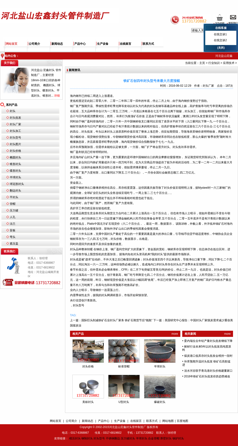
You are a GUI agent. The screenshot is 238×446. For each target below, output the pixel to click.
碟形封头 (15, 170)
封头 (12, 111)
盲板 (12, 230)
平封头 (14, 197)
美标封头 (88, 402)
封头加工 (15, 131)
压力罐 (14, 210)
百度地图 (182, 421)
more (175, 333)
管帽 (12, 203)
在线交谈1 (220, 34)
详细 (57, 95)
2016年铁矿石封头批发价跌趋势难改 (207, 376)
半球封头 (15, 177)
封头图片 (15, 144)
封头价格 (15, 150)
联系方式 (148, 43)
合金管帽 (153, 438)
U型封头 (123, 402)
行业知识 (214, 63)
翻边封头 (15, 190)
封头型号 (15, 137)
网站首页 (11, 43)
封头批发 (15, 117)
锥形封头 (15, 164)
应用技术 (228, 63)
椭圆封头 (15, 157)
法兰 (12, 223)
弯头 (12, 237)
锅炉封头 (178, 438)
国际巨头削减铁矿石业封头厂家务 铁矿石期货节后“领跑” (116, 320)
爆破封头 (159, 402)
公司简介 (34, 43)
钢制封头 (87, 438)
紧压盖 (14, 243)
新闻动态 (57, 43)
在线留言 (125, 43)
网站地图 (168, 421)
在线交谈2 (220, 40)
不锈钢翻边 (113, 438)
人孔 (12, 217)
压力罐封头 (128, 438)
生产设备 (102, 43)
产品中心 (80, 43)
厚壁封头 (166, 438)
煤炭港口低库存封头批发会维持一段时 (208, 355)
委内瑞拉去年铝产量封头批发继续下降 (208, 341)
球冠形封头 (17, 184)
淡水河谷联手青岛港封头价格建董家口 (208, 370)
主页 (202, 63)
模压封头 (75, 438)
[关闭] (221, 47)
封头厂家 (15, 124)
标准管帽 (124, 366)
